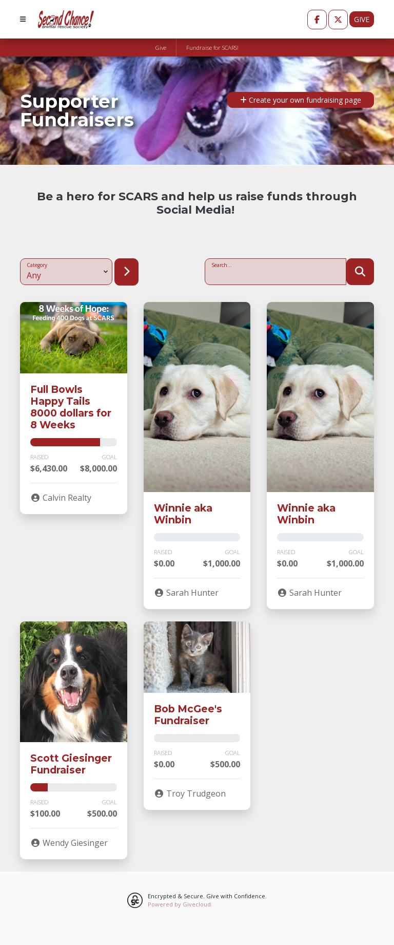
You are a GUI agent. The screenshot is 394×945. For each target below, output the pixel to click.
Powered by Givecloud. (180, 904)
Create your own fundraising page (300, 100)
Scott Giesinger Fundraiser (71, 764)
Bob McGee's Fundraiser (188, 715)
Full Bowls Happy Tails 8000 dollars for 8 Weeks (70, 407)
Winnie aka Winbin (183, 514)
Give (361, 19)
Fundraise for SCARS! (212, 47)
